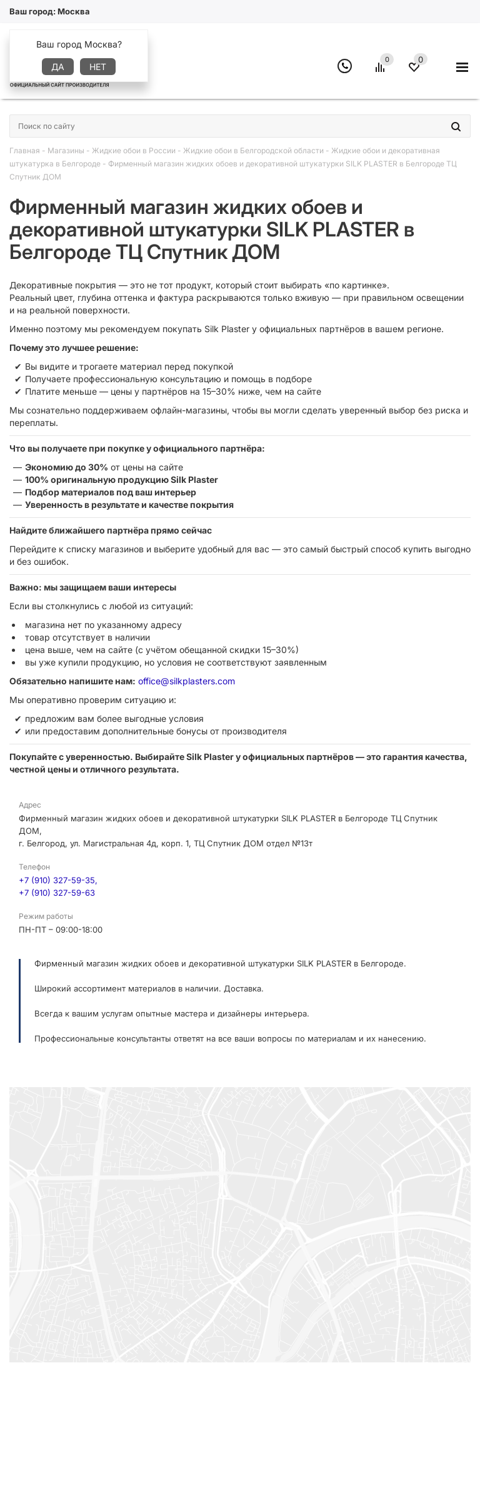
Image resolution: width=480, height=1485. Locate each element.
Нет (97, 66)
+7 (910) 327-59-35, (58, 880)
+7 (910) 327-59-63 (57, 893)
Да (57, 66)
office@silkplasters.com (186, 681)
